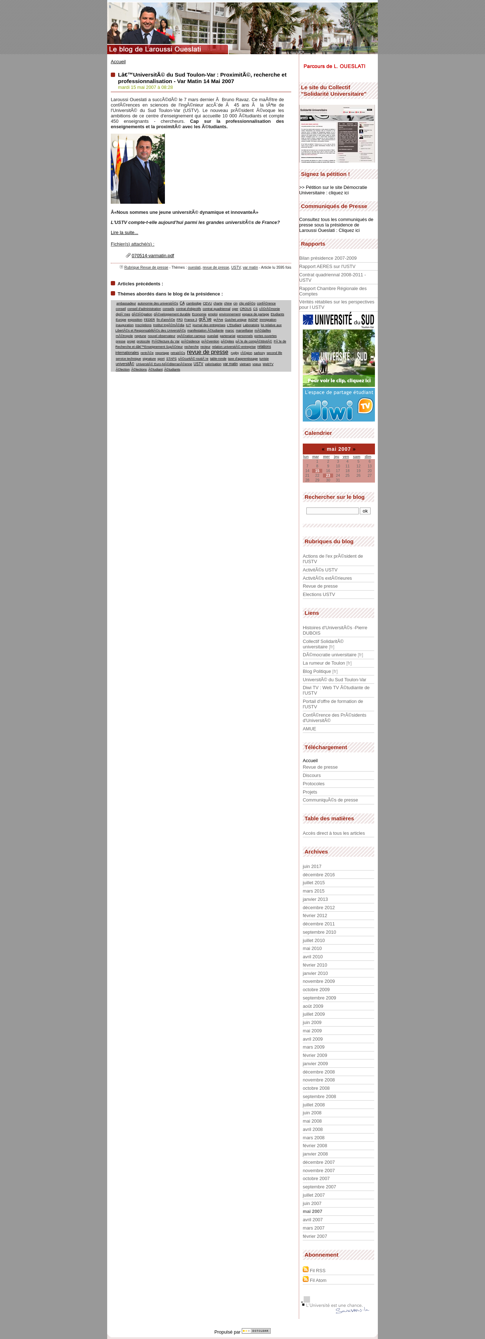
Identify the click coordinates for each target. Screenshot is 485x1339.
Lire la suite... (124, 232)
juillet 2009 (314, 1014)
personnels (245, 336)
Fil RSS (314, 1269)
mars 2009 (313, 1047)
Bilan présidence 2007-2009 (328, 258)
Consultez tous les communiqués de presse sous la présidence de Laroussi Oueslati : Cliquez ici (336, 225)
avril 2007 (313, 1219)
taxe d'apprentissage (243, 358)
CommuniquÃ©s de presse (330, 800)
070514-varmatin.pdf (153, 255)
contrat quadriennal (216, 309)
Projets (310, 792)
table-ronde (218, 358)
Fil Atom (315, 1279)
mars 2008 (313, 1137)
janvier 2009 (315, 1063)
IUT (188, 325)
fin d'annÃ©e (166, 319)
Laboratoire (251, 325)
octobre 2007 (316, 1178)
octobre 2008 (316, 1088)
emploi (213, 314)
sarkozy (259, 353)
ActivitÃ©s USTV (320, 570)
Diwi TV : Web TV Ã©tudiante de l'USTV (336, 690)
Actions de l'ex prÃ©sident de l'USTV (333, 558)
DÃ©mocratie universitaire (330, 654)
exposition (135, 319)
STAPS (171, 358)
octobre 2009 (316, 989)
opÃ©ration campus (191, 336)
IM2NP (253, 319)
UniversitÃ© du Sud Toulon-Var (334, 679)
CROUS (246, 309)
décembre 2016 (319, 874)
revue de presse (216, 267)
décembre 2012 (319, 907)
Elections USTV (319, 594)
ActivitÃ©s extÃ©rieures (327, 578)
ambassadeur (126, 303)
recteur (205, 347)
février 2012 (315, 915)
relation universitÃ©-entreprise (233, 347)
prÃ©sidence (190, 341)
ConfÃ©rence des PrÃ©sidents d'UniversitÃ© (334, 717)
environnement (230, 314)
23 (328, 476)
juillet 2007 (314, 1195)
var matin (250, 267)
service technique (128, 358)
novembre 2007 (319, 1170)
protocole (143, 341)
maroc (229, 330)
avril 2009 (313, 1039)
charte (218, 303)
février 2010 (315, 965)
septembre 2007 (319, 1186)
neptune (141, 336)
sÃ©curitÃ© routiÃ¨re (193, 358)
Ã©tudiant (155, 369)
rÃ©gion (246, 353)
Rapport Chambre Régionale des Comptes (333, 291)
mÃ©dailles (262, 330)
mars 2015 (313, 891)
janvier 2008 (315, 1154)
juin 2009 (312, 1022)
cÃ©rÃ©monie (269, 309)
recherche (191, 347)
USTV (236, 267)
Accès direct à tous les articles (334, 833)
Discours (312, 775)
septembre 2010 (319, 932)
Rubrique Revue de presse (146, 267)
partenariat (227, 336)
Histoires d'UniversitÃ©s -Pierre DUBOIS (335, 630)
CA (182, 303)
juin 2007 (312, 1203)
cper (235, 309)
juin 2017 (312, 866)
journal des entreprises (209, 325)
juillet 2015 (314, 882)
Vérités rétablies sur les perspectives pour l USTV (336, 304)
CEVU (207, 303)
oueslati (194, 267)
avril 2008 (313, 1129)
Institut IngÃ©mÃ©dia (168, 325)
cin (235, 303)
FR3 (179, 319)
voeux (257, 364)
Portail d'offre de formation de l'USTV (333, 704)
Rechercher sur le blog (334, 497)
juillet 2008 (314, 1104)
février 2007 (315, 1236)
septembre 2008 (319, 1096)
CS (255, 309)
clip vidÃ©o (247, 303)
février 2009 (315, 1055)
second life (274, 353)
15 (317, 471)
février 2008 (315, 1145)
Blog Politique (317, 671)
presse (121, 341)
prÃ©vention (210, 341)
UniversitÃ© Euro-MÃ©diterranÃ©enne (164, 364)
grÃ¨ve (205, 319)
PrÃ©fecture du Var (166, 341)
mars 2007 (313, 1228)
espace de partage (255, 314)
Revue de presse (320, 586)
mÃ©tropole (124, 336)
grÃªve (218, 319)
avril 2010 (313, 956)
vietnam (245, 364)
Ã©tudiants (172, 369)
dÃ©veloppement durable (172, 314)
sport (161, 358)
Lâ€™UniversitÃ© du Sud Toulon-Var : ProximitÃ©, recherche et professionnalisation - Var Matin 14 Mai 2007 (202, 78)
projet (131, 341)
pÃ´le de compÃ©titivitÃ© (254, 341)
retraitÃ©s (178, 353)
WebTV (268, 364)
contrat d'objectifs (188, 309)
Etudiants (277, 314)
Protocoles (313, 783)
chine (228, 303)
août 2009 (313, 1006)
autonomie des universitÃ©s (157, 303)
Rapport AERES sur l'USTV (327, 266)
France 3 (190, 319)
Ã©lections (139, 369)
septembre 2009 (319, 998)
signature (149, 358)
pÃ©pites (227, 341)
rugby (235, 353)
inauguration (125, 325)
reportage (162, 353)
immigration (267, 319)
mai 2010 (312, 948)
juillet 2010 (314, 940)
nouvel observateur (161, 336)
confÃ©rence (266, 303)
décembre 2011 (319, 923)
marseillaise (244, 330)
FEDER (149, 319)
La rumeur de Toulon (324, 663)
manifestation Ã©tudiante (205, 330)
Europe (121, 319)
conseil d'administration (144, 309)
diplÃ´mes (123, 314)
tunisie (264, 358)
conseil (121, 309)
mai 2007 (312, 1211)
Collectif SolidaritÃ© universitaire (323, 644)
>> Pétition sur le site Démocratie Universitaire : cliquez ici (333, 190)
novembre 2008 (319, 1080)
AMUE (309, 728)
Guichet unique (236, 319)
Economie (199, 314)
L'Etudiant (234, 325)
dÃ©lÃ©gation (142, 314)
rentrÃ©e (147, 353)
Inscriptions (143, 325)
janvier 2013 (315, 899)
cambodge (193, 303)
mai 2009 (312, 1030)
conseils (169, 309)
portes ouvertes (265, 336)
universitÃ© (125, 364)
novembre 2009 (319, 981)
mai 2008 (312, 1121)
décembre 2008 (319, 1072)
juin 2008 (312, 1112)
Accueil (118, 61)
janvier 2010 (315, 973)
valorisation (213, 364)
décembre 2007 (319, 1162)
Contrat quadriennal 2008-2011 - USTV (332, 277)
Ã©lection (123, 369)
